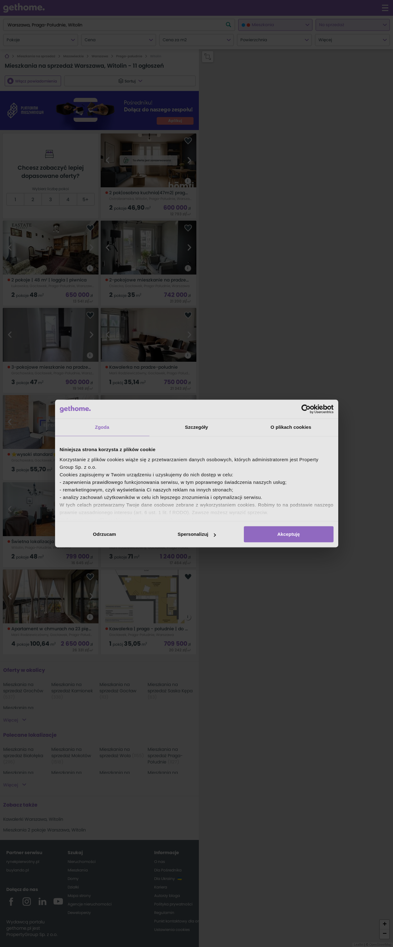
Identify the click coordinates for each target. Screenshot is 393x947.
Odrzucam (104, 534)
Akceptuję (288, 534)
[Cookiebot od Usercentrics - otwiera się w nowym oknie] (306, 409)
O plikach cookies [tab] (291, 427)
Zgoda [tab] (102, 427)
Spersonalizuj (196, 534)
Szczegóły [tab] (196, 427)
